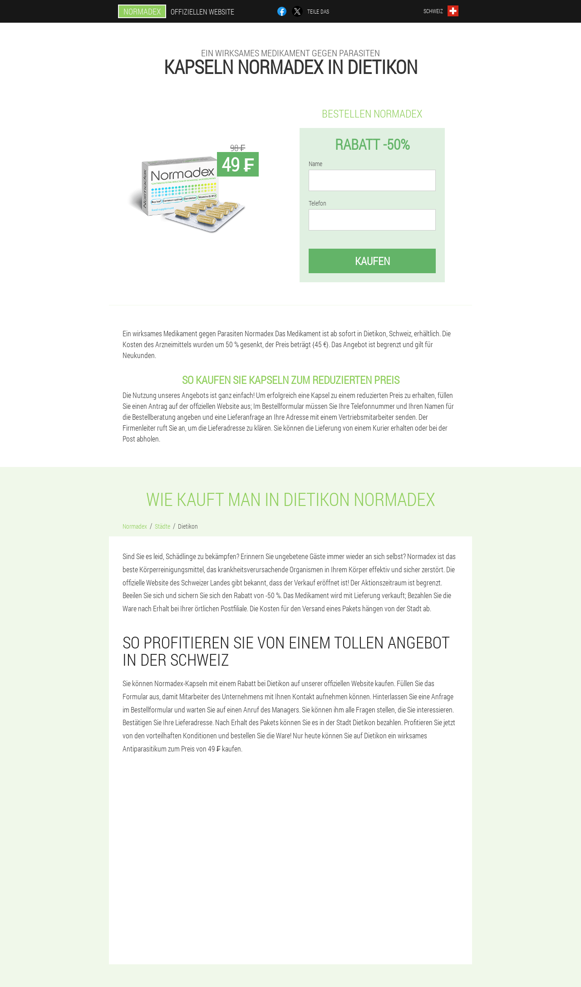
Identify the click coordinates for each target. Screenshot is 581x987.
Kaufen (372, 261)
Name (315, 164)
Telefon (317, 203)
